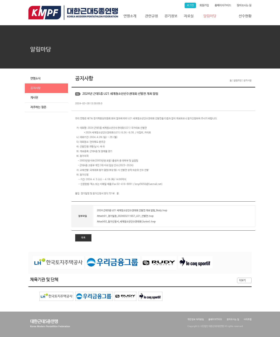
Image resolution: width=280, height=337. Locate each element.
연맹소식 (35, 78)
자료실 (189, 16)
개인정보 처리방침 (196, 319)
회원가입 (204, 5)
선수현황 (245, 16)
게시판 (34, 97)
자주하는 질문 (38, 107)
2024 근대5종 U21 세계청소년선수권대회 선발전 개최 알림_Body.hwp (132, 210)
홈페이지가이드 (223, 5)
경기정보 (170, 16)
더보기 (242, 280)
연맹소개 (129, 16)
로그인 (190, 5)
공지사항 (35, 88)
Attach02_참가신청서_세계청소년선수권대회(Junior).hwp (126, 221)
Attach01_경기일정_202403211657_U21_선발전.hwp (125, 216)
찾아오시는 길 (244, 5)
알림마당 (209, 16)
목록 (83, 237)
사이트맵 (248, 319)
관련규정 (151, 16)
